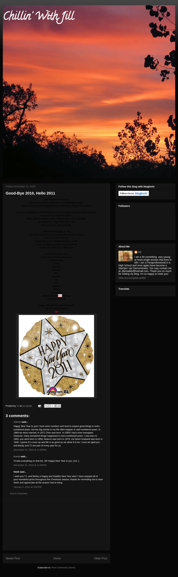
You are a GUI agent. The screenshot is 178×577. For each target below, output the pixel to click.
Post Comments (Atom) (63, 567)
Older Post (100, 558)
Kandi (17, 456)
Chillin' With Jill (38, 17)
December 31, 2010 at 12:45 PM (30, 465)
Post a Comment (18, 493)
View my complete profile (132, 278)
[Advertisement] (56, 525)
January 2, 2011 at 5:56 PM (27, 487)
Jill (139, 252)
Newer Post (13, 558)
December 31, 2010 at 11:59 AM (30, 449)
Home (57, 558)
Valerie (17, 422)
